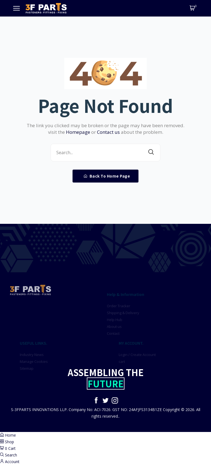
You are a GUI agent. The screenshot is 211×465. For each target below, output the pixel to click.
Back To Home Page (107, 176)
